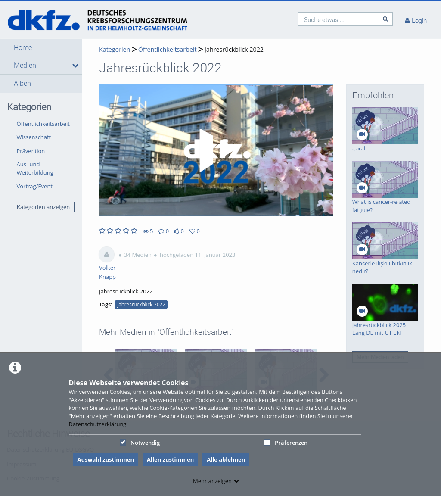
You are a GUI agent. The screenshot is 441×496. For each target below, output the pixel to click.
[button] (41, 48)
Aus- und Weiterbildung (35, 168)
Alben (22, 83)
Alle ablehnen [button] (226, 459)
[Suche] (386, 19)
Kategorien (114, 49)
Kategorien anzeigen (43, 207)
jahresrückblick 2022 (141, 304)
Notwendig (140, 442)
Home (23, 47)
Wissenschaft (34, 137)
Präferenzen (285, 442)
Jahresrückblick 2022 (234, 49)
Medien (25, 65)
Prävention (31, 151)
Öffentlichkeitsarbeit (43, 124)
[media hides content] (74, 65)
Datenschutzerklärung (98, 424)
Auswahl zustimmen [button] (106, 459)
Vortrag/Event (35, 186)
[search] (338, 19)
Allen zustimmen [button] (170, 459)
